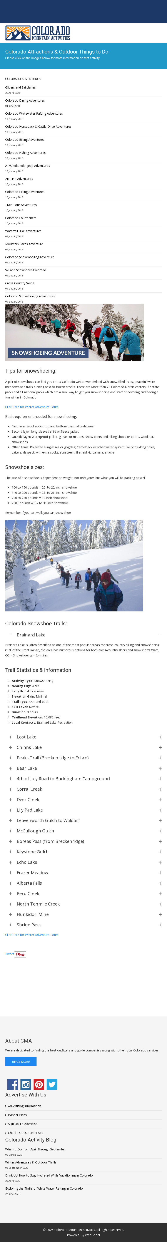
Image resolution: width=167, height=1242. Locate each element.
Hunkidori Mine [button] (89, 914)
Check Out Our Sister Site (25, 1133)
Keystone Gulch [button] (89, 852)
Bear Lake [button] (89, 768)
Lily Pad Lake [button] (89, 810)
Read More (21, 1062)
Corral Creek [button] (89, 789)
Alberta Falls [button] (89, 883)
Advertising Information (24, 1106)
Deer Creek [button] (89, 799)
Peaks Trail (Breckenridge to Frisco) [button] (89, 758)
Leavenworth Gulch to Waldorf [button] (89, 820)
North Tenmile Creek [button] (89, 904)
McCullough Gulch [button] (89, 831)
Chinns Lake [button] (89, 747)
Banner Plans (17, 1115)
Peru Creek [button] (89, 893)
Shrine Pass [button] (89, 925)
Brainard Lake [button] (89, 635)
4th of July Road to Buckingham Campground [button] (89, 779)
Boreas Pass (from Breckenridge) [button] (89, 841)
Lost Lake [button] (89, 737)
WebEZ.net (92, 1235)
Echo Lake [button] (89, 862)
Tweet (9, 954)
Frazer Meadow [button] (89, 872)
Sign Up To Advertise (22, 1124)
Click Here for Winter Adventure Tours (31, 407)
